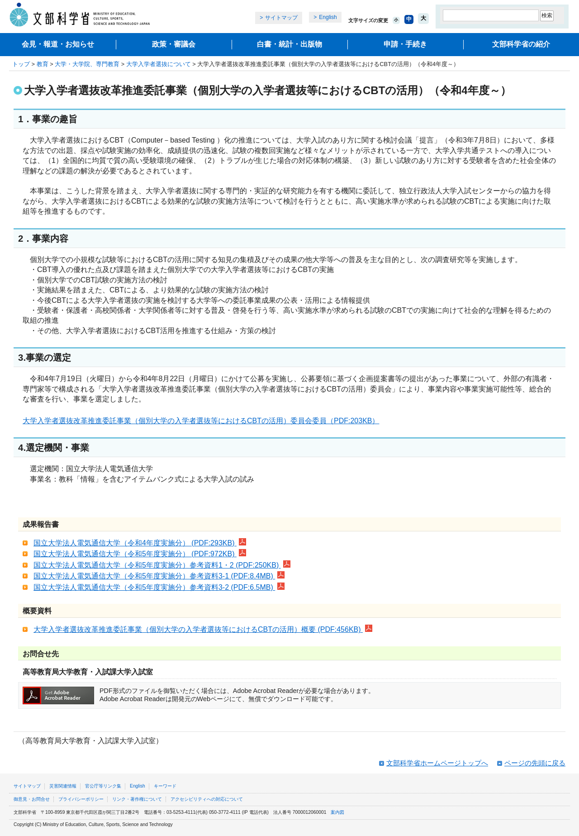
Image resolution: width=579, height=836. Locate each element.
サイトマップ (281, 17)
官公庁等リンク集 (103, 785)
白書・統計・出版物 (289, 44)
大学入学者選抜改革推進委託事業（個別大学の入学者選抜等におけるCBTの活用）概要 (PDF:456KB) (202, 629)
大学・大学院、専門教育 (87, 64)
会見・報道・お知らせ (58, 44)
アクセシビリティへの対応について (207, 799)
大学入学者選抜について (158, 64)
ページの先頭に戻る (534, 763)
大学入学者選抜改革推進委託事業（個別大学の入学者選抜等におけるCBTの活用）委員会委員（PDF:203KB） (201, 421)
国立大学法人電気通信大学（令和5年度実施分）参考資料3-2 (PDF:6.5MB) (159, 587)
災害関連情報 (62, 785)
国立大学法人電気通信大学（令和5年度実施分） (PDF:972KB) (139, 554)
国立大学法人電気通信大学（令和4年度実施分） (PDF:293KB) (139, 543)
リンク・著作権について (137, 799)
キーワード (165, 785)
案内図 (337, 812)
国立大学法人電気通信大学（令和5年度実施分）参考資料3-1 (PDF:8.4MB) (159, 576)
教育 (42, 64)
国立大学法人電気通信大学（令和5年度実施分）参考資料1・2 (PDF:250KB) (161, 565)
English (328, 17)
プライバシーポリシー (81, 799)
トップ (21, 64)
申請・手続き (405, 44)
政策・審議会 (173, 44)
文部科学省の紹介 (521, 44)
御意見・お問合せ (32, 799)
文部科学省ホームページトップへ (437, 763)
